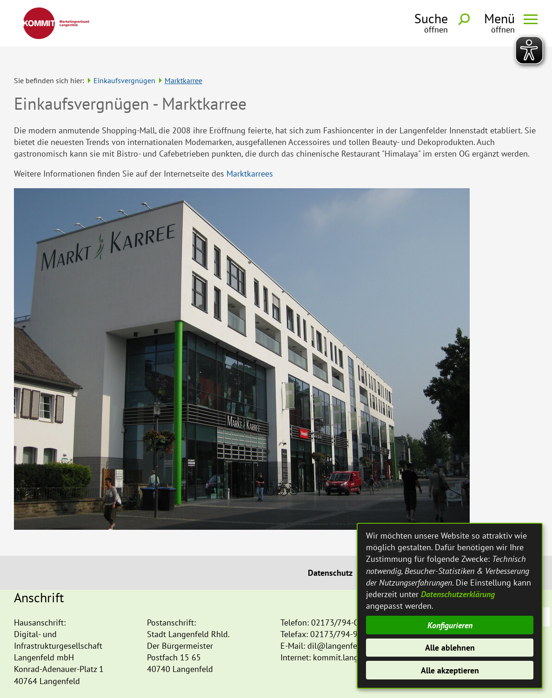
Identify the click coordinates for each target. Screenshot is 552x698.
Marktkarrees (249, 156)
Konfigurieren (449, 625)
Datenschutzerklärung (458, 594)
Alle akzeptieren (450, 670)
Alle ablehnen (450, 647)
